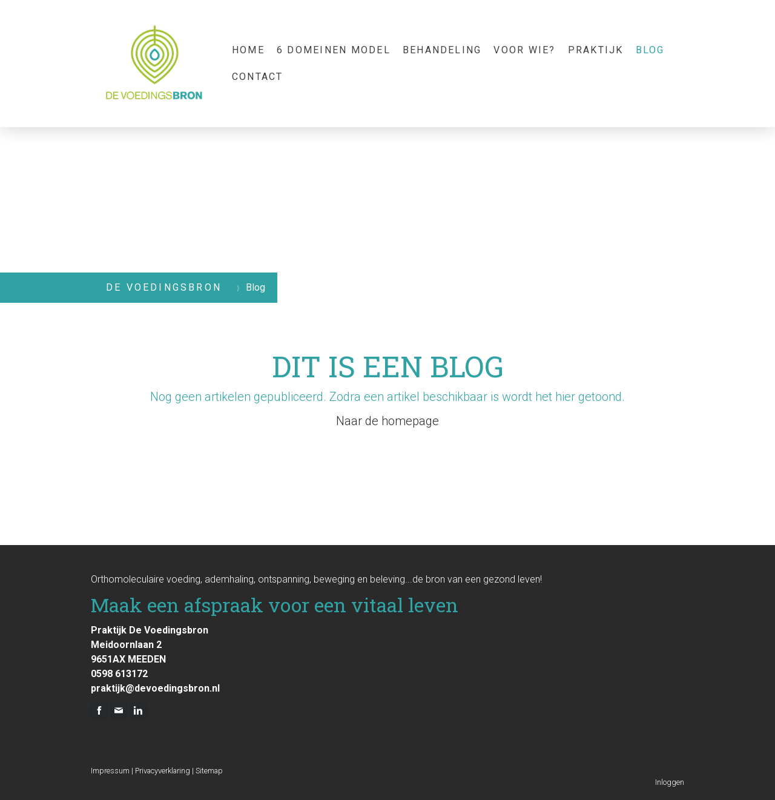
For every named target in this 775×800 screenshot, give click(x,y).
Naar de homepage (387, 421)
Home (248, 50)
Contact (257, 76)
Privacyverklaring (162, 770)
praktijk (596, 50)
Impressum (110, 770)
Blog (650, 50)
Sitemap (209, 770)
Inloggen (669, 782)
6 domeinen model (334, 50)
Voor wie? (524, 50)
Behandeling (442, 50)
